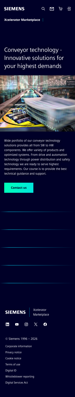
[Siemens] (14, 8)
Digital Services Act (16, 382)
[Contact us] (51, 8)
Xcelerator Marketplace (22, 20)
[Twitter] (36, 325)
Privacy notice (13, 352)
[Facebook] (45, 325)
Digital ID (10, 370)
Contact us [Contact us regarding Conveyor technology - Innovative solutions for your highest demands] (19, 188)
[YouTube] (17, 325)
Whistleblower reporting (19, 376)
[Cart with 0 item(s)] (60, 9)
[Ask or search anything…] (43, 9)
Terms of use (12, 364)
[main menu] (49, 20)
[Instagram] (26, 325)
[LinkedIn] (7, 325)
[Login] (69, 9)
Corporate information (18, 346)
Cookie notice (13, 358)
